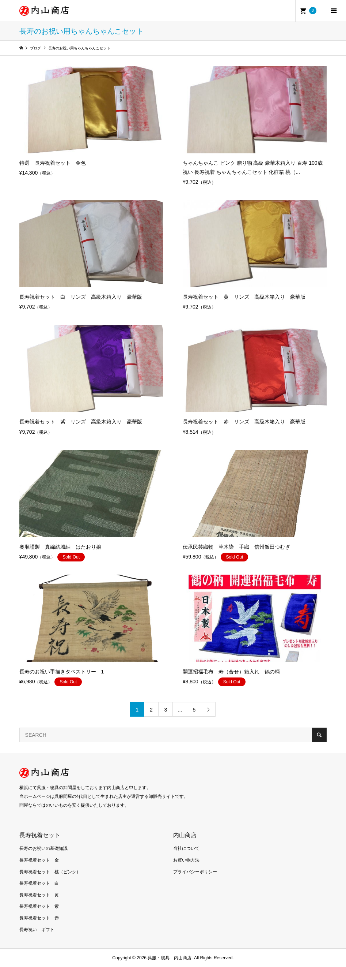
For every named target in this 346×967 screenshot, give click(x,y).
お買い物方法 (186, 860)
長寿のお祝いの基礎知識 (43, 848)
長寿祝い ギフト (36, 929)
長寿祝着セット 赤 (39, 918)
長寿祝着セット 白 (39, 883)
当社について (186, 848)
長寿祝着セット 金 (39, 860)
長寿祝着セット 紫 (39, 906)
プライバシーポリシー (195, 871)
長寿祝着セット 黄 (39, 894)
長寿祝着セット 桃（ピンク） (50, 871)
